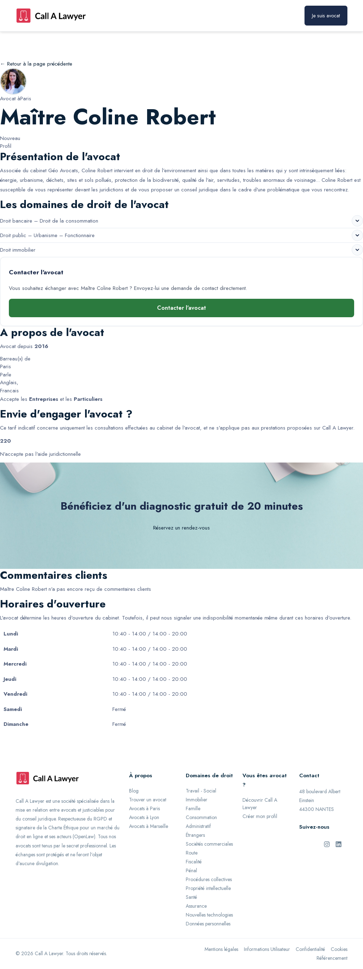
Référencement (332, 958)
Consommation (201, 817)
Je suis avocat (326, 15)
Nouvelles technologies (209, 914)
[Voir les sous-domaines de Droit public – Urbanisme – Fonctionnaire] (357, 235)
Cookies (339, 949)
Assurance (196, 905)
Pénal (191, 870)
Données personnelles (208, 923)
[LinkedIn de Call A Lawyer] (338, 843)
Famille (193, 808)
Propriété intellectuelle (208, 888)
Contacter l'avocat (181, 308)
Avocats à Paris (144, 808)
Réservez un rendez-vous (181, 528)
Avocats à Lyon (144, 817)
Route (191, 852)
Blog (134, 790)
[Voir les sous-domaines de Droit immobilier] (357, 250)
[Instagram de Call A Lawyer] (327, 843)
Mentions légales (221, 949)
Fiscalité (194, 861)
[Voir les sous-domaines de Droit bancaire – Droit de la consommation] (357, 220)
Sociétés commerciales (209, 843)
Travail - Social (201, 790)
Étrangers (195, 835)
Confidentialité (310, 949)
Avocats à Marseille (148, 826)
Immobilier (196, 799)
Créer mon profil (259, 816)
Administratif (198, 826)
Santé (191, 897)
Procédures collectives (209, 879)
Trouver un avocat (147, 799)
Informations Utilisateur (267, 949)
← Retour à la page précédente (36, 64)
